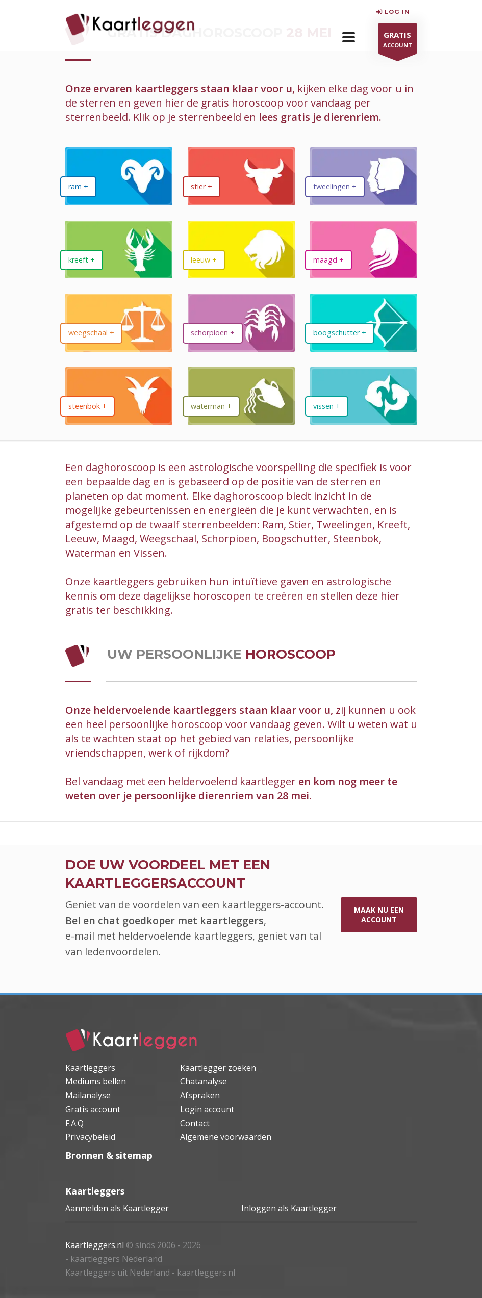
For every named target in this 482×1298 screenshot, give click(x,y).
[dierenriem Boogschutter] (363, 322)
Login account (207, 1109)
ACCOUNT (397, 41)
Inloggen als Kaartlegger (289, 1208)
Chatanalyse (203, 1081)
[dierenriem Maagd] (363, 249)
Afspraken (200, 1095)
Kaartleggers (90, 1067)
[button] (348, 37)
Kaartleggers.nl (94, 1245)
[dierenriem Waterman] (241, 396)
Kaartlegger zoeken (218, 1067)
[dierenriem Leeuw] (241, 249)
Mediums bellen (95, 1081)
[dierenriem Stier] (241, 176)
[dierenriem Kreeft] (118, 249)
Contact (195, 1123)
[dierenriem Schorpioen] (241, 322)
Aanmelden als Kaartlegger (117, 1208)
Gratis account (92, 1109)
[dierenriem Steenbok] (118, 396)
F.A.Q (74, 1123)
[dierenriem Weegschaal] (118, 322)
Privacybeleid (90, 1137)
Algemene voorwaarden (225, 1137)
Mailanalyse (88, 1095)
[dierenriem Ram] (118, 176)
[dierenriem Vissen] (363, 396)
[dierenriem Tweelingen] (363, 176)
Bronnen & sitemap (109, 1155)
